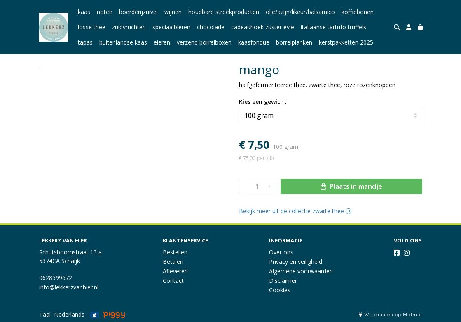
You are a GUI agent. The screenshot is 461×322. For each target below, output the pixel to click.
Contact (173, 280)
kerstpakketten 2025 (346, 42)
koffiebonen (358, 12)
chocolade (211, 27)
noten (104, 12)
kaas (84, 12)
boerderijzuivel (138, 12)
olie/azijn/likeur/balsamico (300, 12)
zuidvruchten (129, 27)
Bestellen (175, 252)
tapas (85, 42)
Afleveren (175, 271)
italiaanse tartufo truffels (333, 27)
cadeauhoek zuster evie (262, 27)
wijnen (173, 12)
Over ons (281, 252)
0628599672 (55, 278)
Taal (45, 314)
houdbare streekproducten (223, 12)
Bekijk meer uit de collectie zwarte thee (295, 211)
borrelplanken (294, 42)
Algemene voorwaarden (301, 271)
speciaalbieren (171, 27)
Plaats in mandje (351, 186)
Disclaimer (283, 280)
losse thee (91, 27)
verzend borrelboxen (204, 42)
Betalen (173, 262)
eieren (162, 42)
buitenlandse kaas (123, 42)
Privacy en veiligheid (295, 262)
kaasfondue (253, 42)
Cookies (279, 290)
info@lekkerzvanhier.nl (68, 287)
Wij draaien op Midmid (390, 314)
